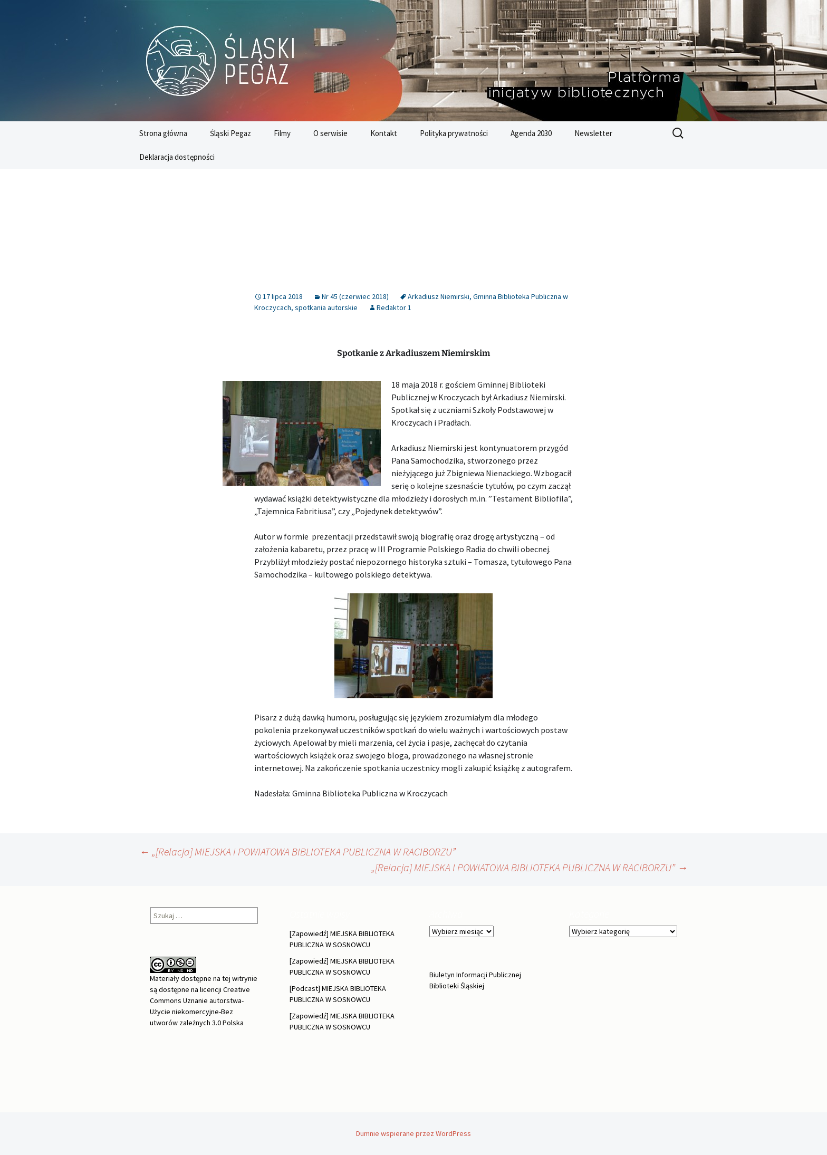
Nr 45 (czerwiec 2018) (355, 296)
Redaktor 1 (394, 307)
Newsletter (593, 133)
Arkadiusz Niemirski (438, 296)
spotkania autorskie (326, 307)
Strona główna (163, 133)
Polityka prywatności (454, 133)
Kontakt (383, 133)
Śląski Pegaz (230, 133)
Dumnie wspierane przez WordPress (413, 1133)
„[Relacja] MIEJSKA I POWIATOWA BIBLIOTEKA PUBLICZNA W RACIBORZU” (297, 851)
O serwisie (330, 133)
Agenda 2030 (531, 133)
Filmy (282, 133)
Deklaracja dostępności (177, 157)
